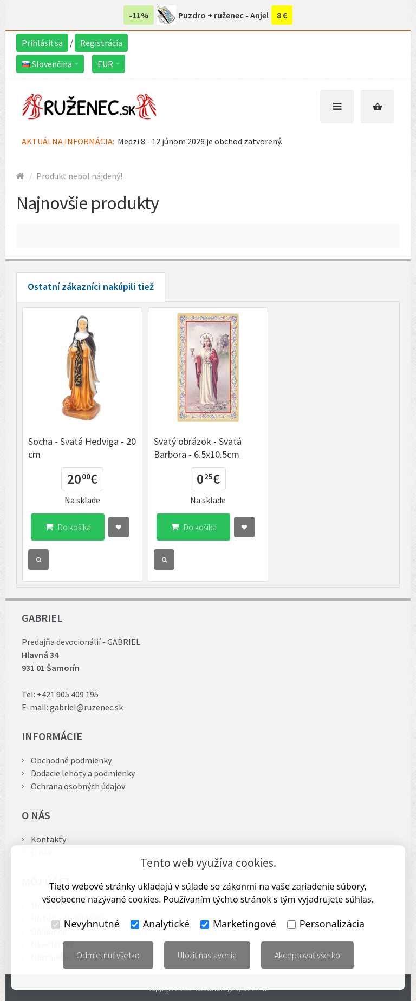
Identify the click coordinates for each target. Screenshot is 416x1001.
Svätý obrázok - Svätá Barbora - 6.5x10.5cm (198, 447)
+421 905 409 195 (68, 694)
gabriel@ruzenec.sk (86, 707)
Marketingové (238, 923)
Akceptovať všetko (307, 955)
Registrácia (101, 42)
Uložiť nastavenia (207, 955)
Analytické (160, 923)
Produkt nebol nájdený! (79, 175)
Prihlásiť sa (42, 42)
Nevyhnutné (85, 923)
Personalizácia (326, 923)
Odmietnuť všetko (108, 955)
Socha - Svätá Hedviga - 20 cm (82, 447)
